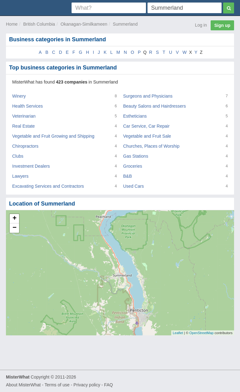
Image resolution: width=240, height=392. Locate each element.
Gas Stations (135, 156)
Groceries (132, 166)
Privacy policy (86, 384)
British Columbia (39, 24)
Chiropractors (25, 146)
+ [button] (14, 218)
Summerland (125, 24)
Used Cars (133, 186)
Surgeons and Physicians (147, 96)
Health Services (27, 106)
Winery (19, 96)
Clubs (17, 156)
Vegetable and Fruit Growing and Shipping (53, 136)
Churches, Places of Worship (151, 146)
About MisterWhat (23, 384)
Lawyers (20, 176)
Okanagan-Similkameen (84, 24)
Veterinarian (24, 116)
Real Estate (23, 126)
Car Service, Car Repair (146, 126)
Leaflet (178, 333)
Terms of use (56, 384)
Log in (201, 25)
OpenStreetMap (201, 333)
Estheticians (135, 116)
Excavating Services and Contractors (48, 186)
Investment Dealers (31, 166)
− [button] (14, 228)
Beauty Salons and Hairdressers (154, 106)
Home (12, 24)
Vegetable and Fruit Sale (147, 136)
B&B (127, 176)
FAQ (108, 384)
